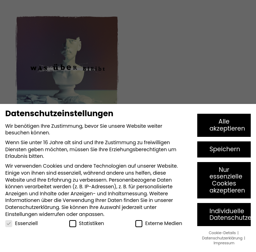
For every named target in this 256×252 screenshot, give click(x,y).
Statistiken (86, 223)
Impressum (224, 243)
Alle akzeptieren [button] (227, 125)
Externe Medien (158, 223)
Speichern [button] (224, 149)
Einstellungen (21, 214)
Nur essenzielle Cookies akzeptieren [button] (227, 180)
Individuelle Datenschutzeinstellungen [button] (230, 214)
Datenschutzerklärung (32, 207)
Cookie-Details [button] (223, 233)
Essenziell (21, 223)
